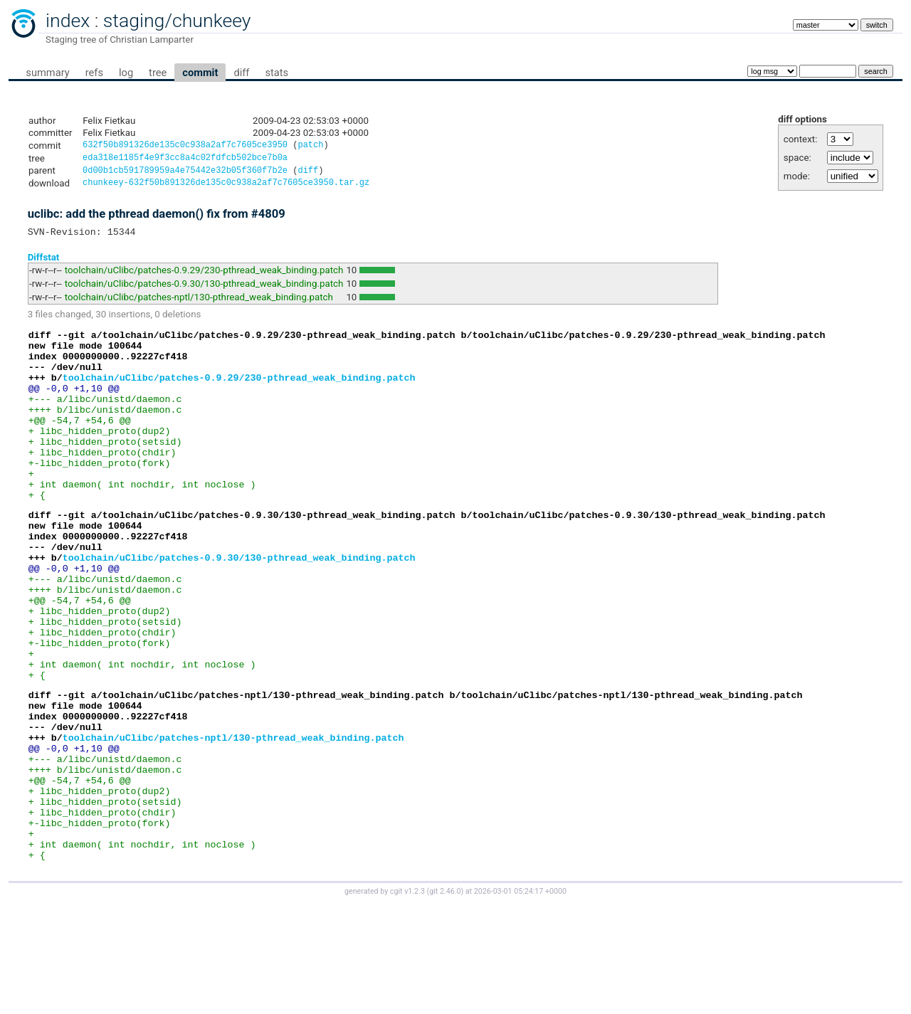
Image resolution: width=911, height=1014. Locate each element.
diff (241, 72)
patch (310, 146)
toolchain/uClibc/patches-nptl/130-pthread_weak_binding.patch (199, 304)
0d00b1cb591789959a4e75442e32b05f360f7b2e (185, 174)
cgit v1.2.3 (407, 1000)
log (126, 72)
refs (94, 72)
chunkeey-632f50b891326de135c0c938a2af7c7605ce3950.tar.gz (226, 187)
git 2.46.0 (444, 1000)
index (68, 20)
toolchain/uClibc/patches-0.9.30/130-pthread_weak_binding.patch (204, 290)
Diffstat (44, 263)
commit (200, 72)
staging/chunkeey (177, 20)
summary (47, 72)
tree (158, 72)
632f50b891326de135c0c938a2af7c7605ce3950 (185, 146)
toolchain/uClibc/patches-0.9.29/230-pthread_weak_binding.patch (204, 277)
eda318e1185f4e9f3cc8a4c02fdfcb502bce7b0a (185, 160)
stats (276, 72)
